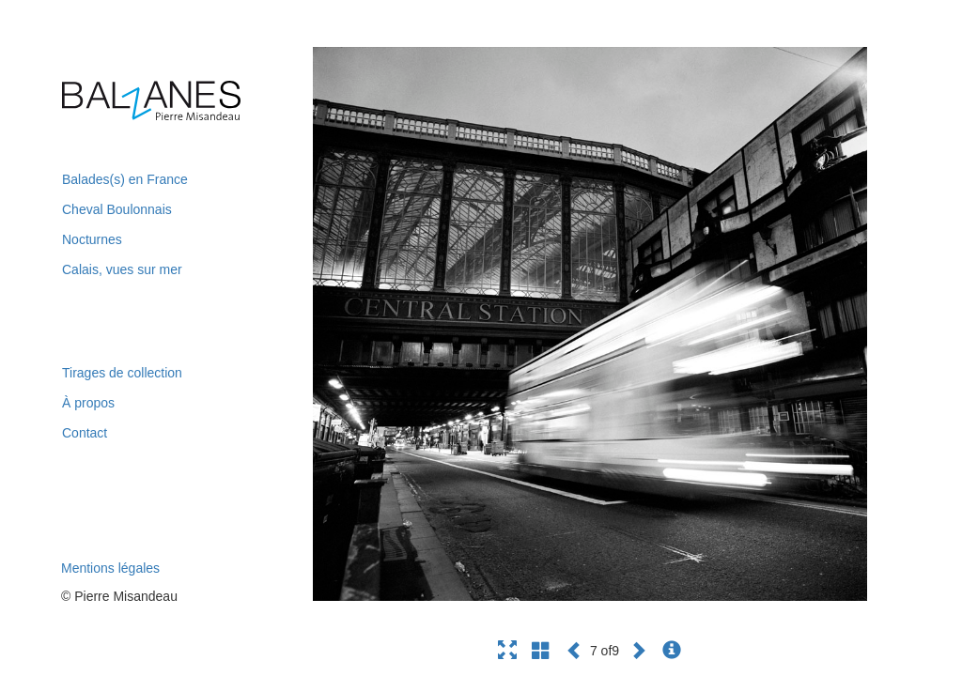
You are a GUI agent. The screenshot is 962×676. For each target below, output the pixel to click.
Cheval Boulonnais (117, 209)
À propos (88, 402)
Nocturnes (92, 239)
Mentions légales (110, 568)
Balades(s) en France (125, 179)
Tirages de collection (122, 372)
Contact (84, 432)
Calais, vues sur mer (122, 269)
